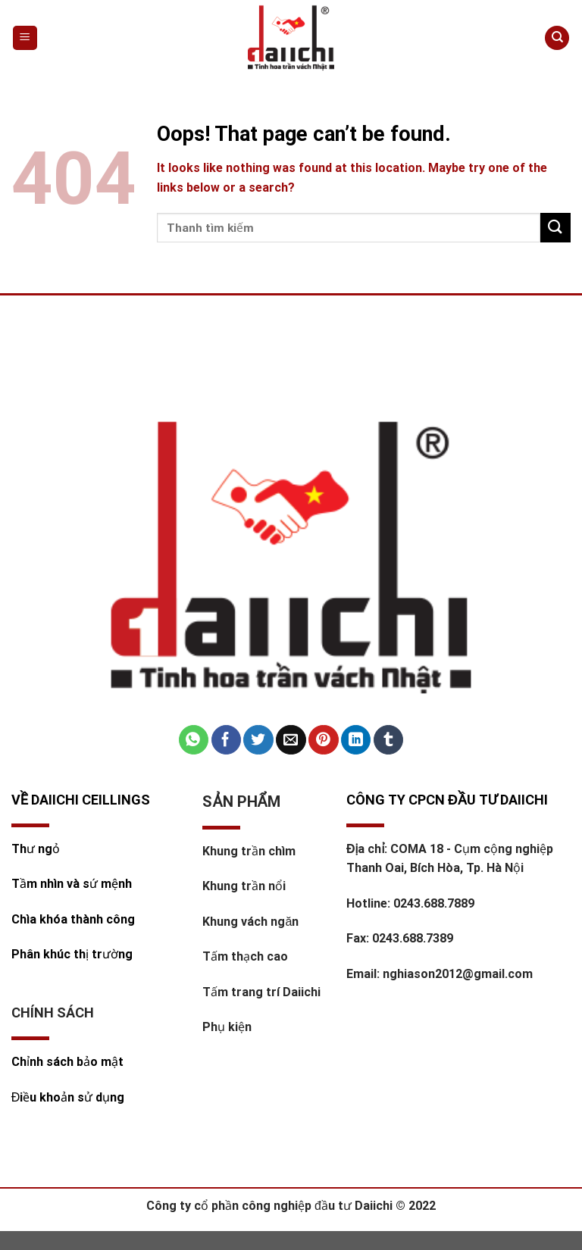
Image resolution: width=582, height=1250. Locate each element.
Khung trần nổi (244, 886)
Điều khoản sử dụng (68, 1097)
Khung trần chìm (249, 851)
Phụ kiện (227, 1027)
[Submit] (555, 227)
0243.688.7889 (433, 903)
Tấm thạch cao (245, 956)
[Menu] (25, 38)
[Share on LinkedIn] (356, 740)
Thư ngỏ (35, 849)
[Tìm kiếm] (557, 38)
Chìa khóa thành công (73, 919)
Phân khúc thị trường (72, 954)
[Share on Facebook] (226, 740)
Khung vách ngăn (250, 921)
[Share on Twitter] (258, 740)
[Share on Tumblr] (388, 740)
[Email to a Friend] (290, 740)
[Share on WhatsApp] (193, 740)
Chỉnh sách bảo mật (67, 1062)
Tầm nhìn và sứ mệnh (73, 884)
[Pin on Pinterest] (323, 740)
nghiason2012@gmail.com (458, 974)
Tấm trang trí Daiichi (261, 992)
